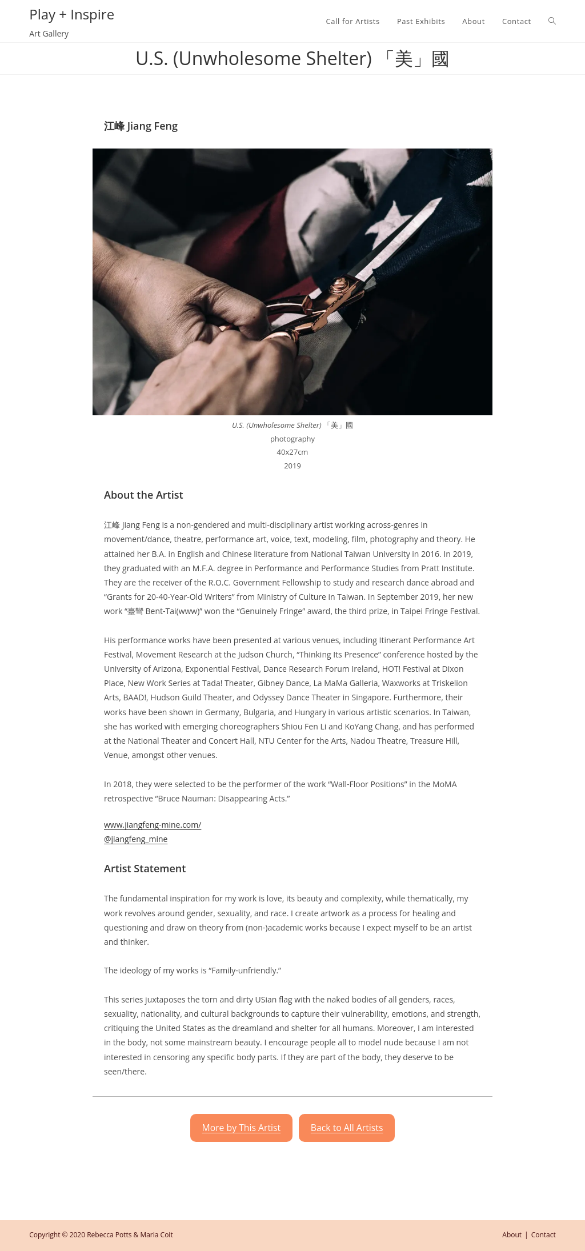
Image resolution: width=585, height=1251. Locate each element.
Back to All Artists (347, 1127)
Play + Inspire (71, 14)
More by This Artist (241, 1127)
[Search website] (552, 21)
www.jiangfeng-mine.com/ (152, 824)
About (512, 1235)
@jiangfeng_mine (135, 838)
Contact (543, 1235)
